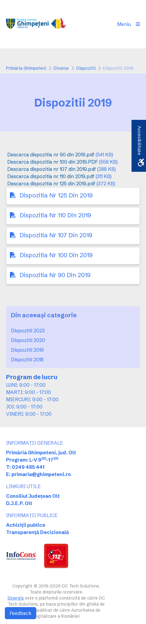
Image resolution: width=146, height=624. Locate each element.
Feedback (20, 613)
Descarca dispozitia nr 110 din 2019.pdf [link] (50, 176)
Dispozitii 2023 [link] (28, 331)
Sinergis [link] (16, 598)
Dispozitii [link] (86, 68)
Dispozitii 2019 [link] (27, 350)
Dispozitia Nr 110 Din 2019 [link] (55, 215)
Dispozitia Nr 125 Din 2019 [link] (56, 195)
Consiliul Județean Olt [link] (33, 496)
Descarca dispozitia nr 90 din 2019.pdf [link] (50, 155)
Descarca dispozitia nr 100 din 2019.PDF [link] (52, 162)
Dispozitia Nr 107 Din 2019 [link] (56, 235)
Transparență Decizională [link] (37, 532)
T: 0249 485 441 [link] (25, 467)
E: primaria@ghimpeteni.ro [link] (38, 474)
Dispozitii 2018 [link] (27, 360)
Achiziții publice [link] (25, 525)
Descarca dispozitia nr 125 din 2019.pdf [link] (51, 184)
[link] (36, 24)
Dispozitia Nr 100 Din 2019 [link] (56, 255)
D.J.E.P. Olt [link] (19, 503)
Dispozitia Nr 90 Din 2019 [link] (55, 275)
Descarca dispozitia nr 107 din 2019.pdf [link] (51, 169)
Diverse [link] (61, 68)
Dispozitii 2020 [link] (28, 340)
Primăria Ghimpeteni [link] (26, 68)
